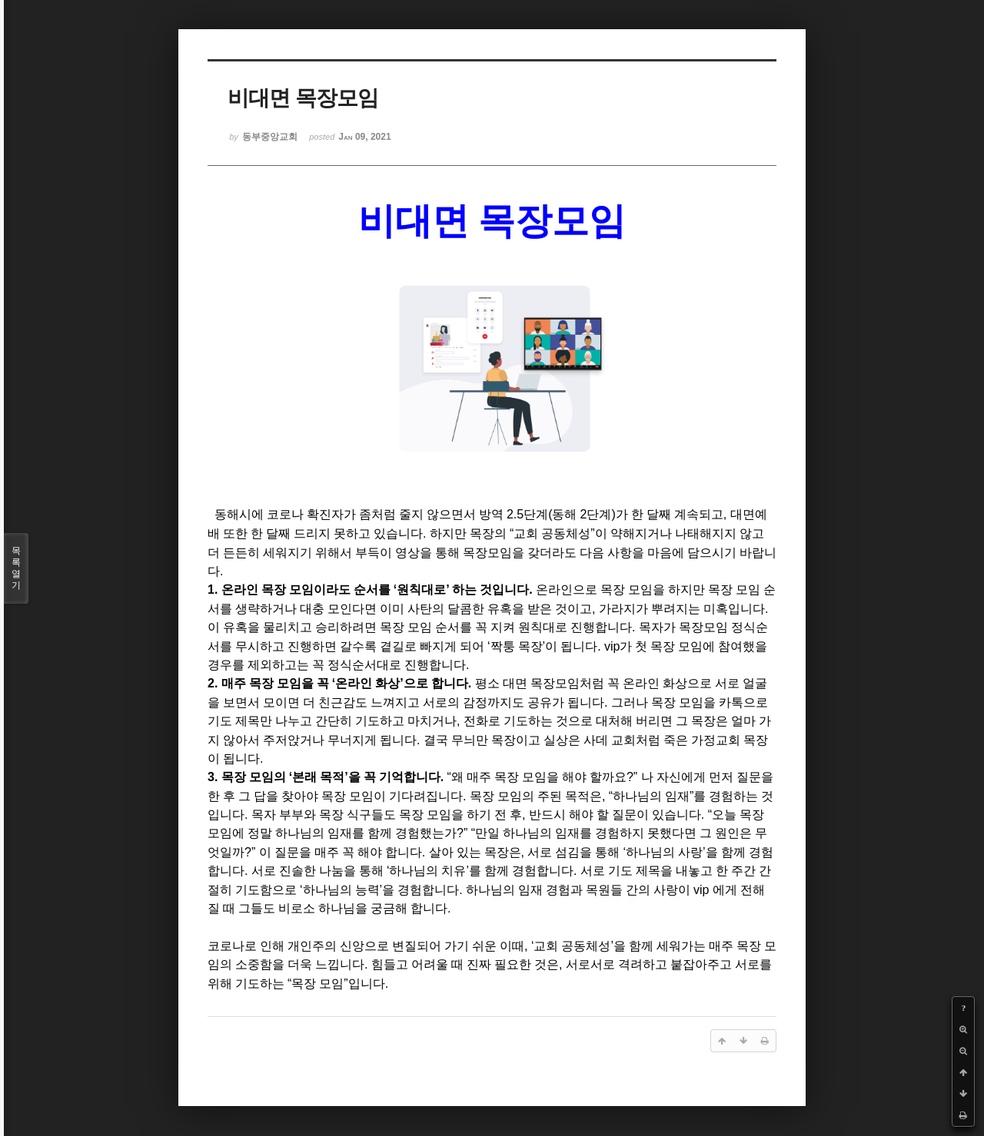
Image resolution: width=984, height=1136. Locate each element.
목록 (16, 568)
